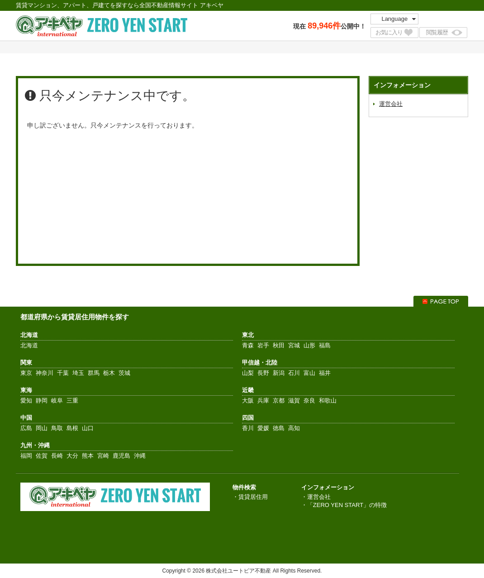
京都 (279, 400)
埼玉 (78, 373)
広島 (26, 428)
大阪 (248, 400)
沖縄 (140, 455)
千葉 (63, 373)
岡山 (41, 428)
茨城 (124, 373)
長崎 (57, 455)
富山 (309, 373)
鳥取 (57, 428)
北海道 (29, 345)
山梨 (248, 373)
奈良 (309, 400)
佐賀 (41, 455)
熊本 (88, 455)
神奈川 (44, 373)
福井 (325, 373)
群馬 (94, 373)
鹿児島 (121, 455)
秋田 (279, 345)
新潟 (279, 373)
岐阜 (57, 400)
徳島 (279, 428)
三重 (72, 400)
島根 (72, 428)
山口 (88, 428)
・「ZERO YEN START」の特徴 (344, 505)
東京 (26, 373)
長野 (263, 373)
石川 (294, 373)
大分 (72, 455)
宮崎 (103, 455)
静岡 (41, 400)
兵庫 (263, 400)
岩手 (263, 345)
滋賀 (294, 400)
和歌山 (328, 400)
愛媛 (263, 428)
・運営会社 (316, 496)
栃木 (109, 373)
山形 (309, 345)
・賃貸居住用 (250, 496)
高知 (294, 428)
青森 (248, 345)
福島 (325, 345)
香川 (248, 428)
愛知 (26, 400)
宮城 (294, 345)
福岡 (26, 455)
